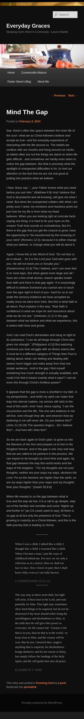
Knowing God (45, 683)
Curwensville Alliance (33, 72)
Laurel (62, 683)
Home (11, 72)
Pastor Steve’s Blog (19, 81)
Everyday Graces (28, 26)
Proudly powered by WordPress (42, 702)
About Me (43, 81)
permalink (30, 687)
